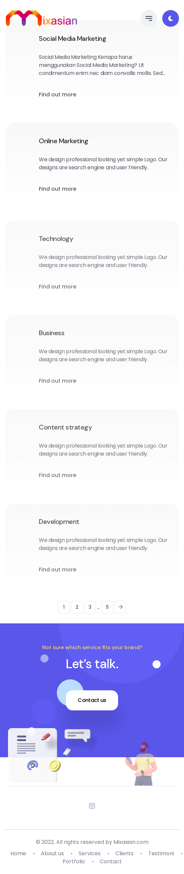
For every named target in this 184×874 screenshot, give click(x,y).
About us (52, 853)
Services (90, 853)
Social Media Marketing (72, 38)
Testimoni (161, 853)
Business (51, 341)
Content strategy (65, 436)
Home (18, 853)
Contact (111, 861)
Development (59, 530)
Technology (56, 247)
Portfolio (74, 861)
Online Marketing (63, 141)
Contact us (92, 700)
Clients (124, 853)
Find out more (57, 94)
